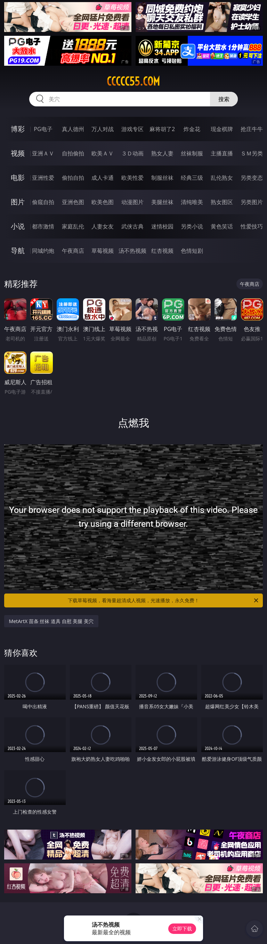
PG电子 (43, 129)
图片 (18, 202)
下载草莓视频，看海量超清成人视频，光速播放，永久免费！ (163, 600)
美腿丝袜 (162, 202)
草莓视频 (102, 251)
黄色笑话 (222, 226)
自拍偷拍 (73, 153)
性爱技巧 (252, 226)
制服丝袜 (162, 177)
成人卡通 (102, 177)
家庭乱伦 (73, 226)
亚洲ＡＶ (43, 153)
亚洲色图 (73, 202)
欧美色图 (102, 202)
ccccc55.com (133, 81)
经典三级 (192, 177)
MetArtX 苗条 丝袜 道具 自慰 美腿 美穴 (51, 621)
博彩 (18, 129)
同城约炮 (43, 251)
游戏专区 (132, 129)
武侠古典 (132, 226)
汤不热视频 (132, 251)
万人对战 (102, 129)
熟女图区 (222, 202)
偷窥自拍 (43, 202)
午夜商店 (73, 251)
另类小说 (192, 226)
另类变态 (252, 177)
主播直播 (222, 153)
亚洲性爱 (43, 177)
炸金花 (192, 129)
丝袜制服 (192, 153)
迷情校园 (162, 226)
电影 (18, 177)
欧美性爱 (132, 177)
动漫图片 (132, 202)
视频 (18, 153)
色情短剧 (192, 251)
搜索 (223, 99)
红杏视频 (162, 251)
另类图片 (252, 202)
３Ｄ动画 (132, 153)
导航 (18, 250)
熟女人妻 (162, 153)
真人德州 (73, 129)
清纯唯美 (192, 202)
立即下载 (182, 928)
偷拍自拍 (73, 177)
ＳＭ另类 (252, 153)
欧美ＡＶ (102, 153)
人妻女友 (102, 226)
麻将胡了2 (162, 129)
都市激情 (43, 226)
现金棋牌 (222, 129)
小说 (18, 226)
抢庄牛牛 (252, 129)
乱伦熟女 (222, 177)
